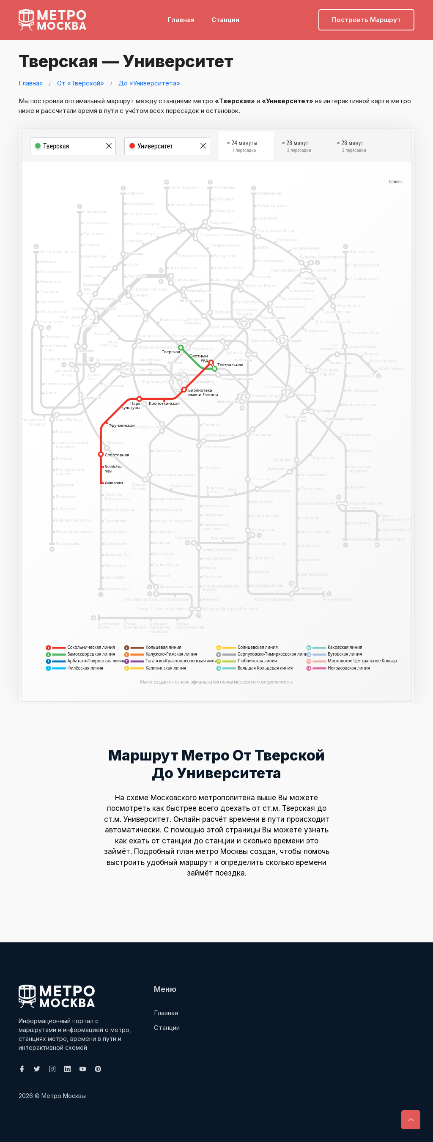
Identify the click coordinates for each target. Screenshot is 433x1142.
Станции (225, 19)
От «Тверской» (80, 83)
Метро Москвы (63, 1095)
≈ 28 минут (296, 148)
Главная (181, 19)
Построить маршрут (366, 19)
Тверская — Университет (122, 61)
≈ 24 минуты (242, 148)
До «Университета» (149, 83)
